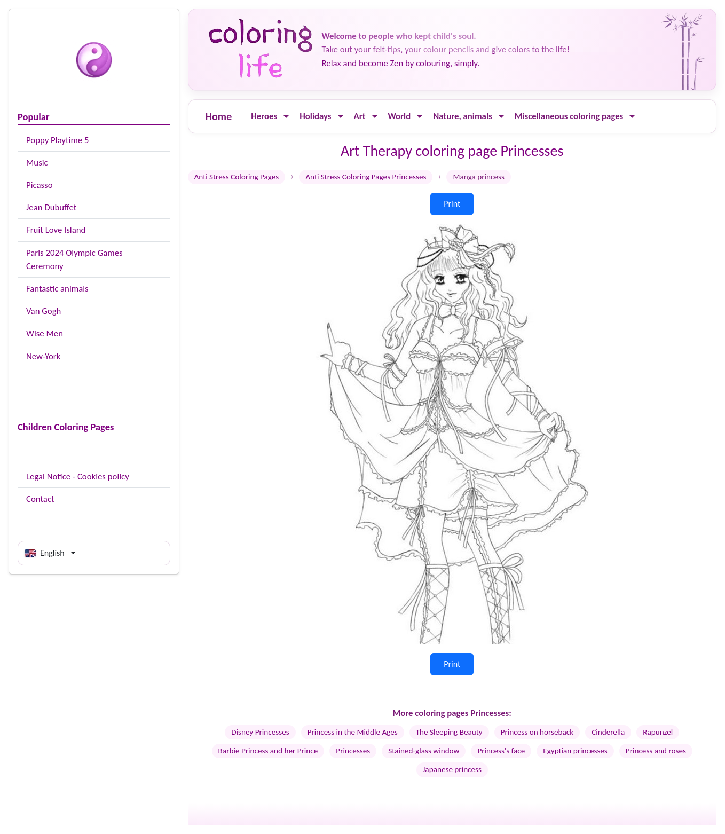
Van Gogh (43, 311)
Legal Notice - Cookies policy (77, 476)
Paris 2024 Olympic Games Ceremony (74, 259)
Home (219, 116)
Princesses (353, 751)
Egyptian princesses (575, 751)
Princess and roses (656, 751)
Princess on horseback (537, 732)
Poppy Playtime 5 (57, 140)
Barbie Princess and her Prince (268, 751)
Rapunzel (658, 732)
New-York (43, 356)
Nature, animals (462, 116)
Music (37, 162)
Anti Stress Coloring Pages (236, 177)
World (399, 116)
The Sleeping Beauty (449, 732)
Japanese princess (452, 769)
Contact (40, 499)
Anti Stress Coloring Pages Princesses (365, 177)
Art (360, 116)
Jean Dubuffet (51, 207)
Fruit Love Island (55, 229)
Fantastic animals (57, 288)
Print (452, 204)
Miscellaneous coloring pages (569, 116)
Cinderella (608, 732)
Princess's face (501, 751)
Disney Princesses (260, 732)
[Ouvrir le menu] (286, 116)
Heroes (264, 116)
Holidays (315, 116)
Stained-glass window (423, 751)
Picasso (39, 185)
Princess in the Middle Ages (353, 732)
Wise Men (44, 333)
